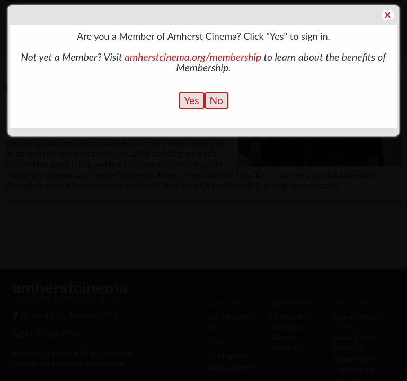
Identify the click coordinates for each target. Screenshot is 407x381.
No (216, 100)
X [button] (388, 15)
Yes (191, 100)
